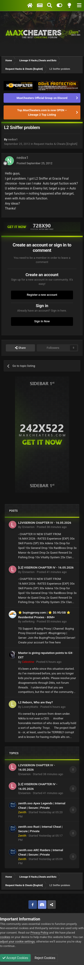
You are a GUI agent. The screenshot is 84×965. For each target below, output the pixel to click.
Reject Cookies (44, 958)
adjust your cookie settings (17, 941)
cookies (5, 937)
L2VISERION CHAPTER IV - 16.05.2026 (44, 522)
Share (20, 348)
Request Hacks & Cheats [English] (55, 144)
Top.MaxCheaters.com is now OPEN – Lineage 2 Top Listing (42, 112)
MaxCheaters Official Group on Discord (42, 98)
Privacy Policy (39, 932)
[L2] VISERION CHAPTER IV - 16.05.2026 (46, 567)
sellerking (28, 621)
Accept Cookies (15, 958)
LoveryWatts (30, 706)
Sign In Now (42, 321)
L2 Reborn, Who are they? (35, 702)
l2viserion (28, 527)
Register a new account (42, 294)
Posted (34, 163)
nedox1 (13, 139)
